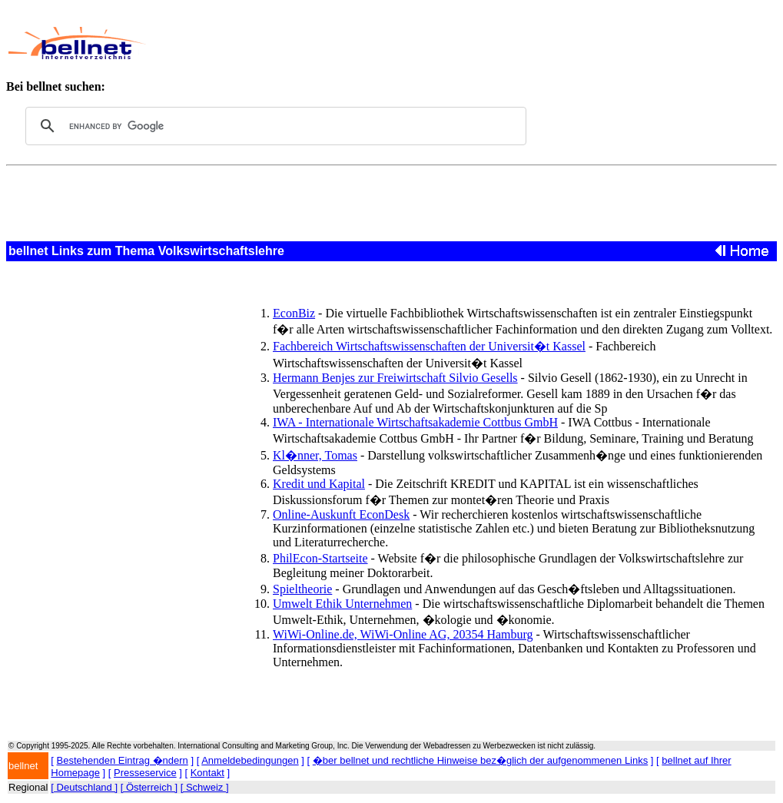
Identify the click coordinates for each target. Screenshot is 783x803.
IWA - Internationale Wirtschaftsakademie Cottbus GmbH (415, 422)
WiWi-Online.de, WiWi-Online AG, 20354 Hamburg (403, 634)
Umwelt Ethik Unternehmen (342, 603)
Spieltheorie (302, 589)
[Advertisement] (442, 43)
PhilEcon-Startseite (320, 558)
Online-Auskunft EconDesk (341, 514)
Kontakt (207, 772)
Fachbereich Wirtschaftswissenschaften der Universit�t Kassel (429, 346)
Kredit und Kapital (319, 483)
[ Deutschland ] (84, 787)
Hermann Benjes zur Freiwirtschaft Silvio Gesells (395, 377)
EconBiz (294, 313)
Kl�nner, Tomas (315, 455)
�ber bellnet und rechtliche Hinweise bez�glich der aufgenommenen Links (480, 760)
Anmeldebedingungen (250, 760)
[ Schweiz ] (205, 787)
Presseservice (145, 772)
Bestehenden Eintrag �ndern (122, 760)
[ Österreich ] (149, 787)
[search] (273, 126)
